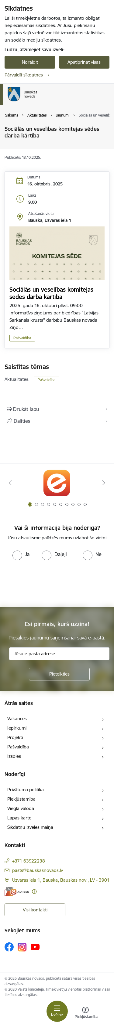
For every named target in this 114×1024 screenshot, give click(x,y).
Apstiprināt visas (84, 62)
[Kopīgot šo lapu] (57, 421)
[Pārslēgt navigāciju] (57, 1011)
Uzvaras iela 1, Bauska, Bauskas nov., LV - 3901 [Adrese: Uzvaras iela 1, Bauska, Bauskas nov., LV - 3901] (60, 880)
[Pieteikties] (59, 674)
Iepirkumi (16, 728)
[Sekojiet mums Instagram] (22, 947)
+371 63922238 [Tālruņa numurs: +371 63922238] (28, 861)
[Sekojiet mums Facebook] (9, 946)
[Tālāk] (104, 482)
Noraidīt (30, 62)
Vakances (17, 718)
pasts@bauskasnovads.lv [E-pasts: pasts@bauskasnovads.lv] (37, 870)
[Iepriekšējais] (10, 482)
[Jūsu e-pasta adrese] (59, 653)
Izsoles (14, 756)
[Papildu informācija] (34, 891)
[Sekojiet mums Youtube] (35, 946)
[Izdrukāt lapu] (57, 409)
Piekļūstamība (21, 799)
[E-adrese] (17, 892)
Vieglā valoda (20, 808)
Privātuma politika (25, 789)
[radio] (20, 554)
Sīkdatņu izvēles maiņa (30, 827)
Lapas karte (19, 818)
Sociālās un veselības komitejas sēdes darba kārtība (51, 293)
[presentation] (51, 583)
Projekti (15, 737)
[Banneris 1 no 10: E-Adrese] (57, 483)
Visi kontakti (35, 910)
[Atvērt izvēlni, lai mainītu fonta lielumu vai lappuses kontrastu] (85, 1013)
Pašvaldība (22, 338)
